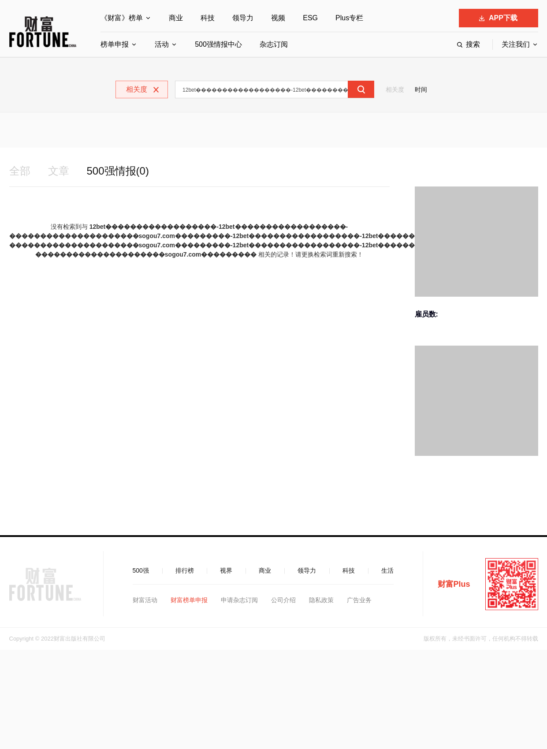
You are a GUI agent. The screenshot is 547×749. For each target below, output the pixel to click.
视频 (278, 18)
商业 (176, 18)
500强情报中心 (218, 44)
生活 (387, 570)
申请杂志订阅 (239, 600)
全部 (19, 171)
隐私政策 (321, 600)
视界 (226, 570)
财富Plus (454, 584)
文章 (58, 171)
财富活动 (145, 600)
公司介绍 (283, 600)
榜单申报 (114, 44)
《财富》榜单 (121, 18)
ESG (310, 18)
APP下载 (498, 18)
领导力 (242, 18)
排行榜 (184, 570)
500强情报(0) (118, 171)
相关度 (395, 89)
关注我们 (516, 44)
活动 (162, 44)
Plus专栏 (349, 18)
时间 (421, 89)
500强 (141, 570)
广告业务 (359, 600)
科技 (208, 18)
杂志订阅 (274, 44)
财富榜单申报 (189, 600)
